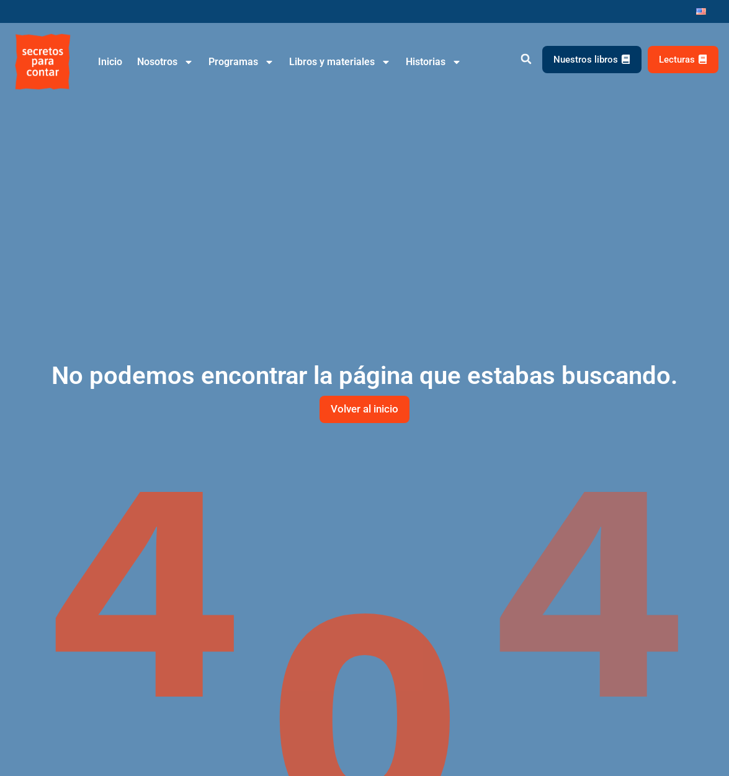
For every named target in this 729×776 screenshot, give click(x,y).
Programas (241, 62)
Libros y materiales (340, 62)
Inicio (110, 62)
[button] (526, 59)
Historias (434, 62)
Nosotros (165, 62)
